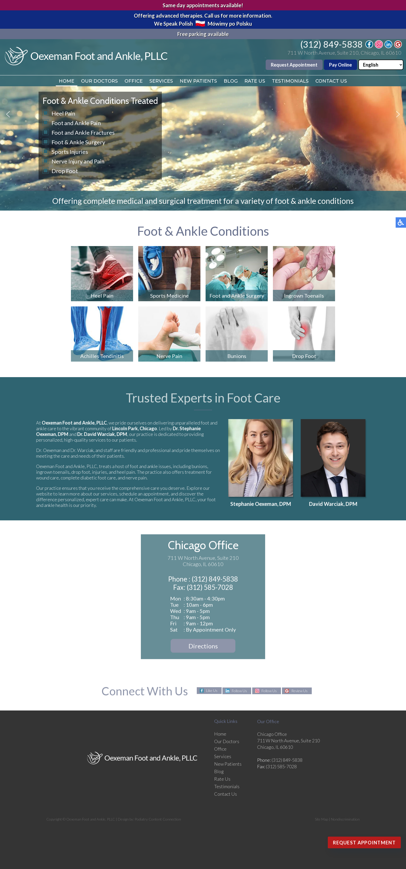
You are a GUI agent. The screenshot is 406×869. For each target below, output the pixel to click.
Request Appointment (294, 65)
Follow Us (239, 691)
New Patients (198, 81)
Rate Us (254, 81)
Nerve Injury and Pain (78, 161)
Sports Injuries (70, 151)
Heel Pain (63, 113)
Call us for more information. (238, 15)
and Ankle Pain (82, 122)
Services (161, 81)
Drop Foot (65, 170)
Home (66, 81)
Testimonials (290, 81)
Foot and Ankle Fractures (83, 132)
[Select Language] (380, 65)
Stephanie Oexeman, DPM (264, 504)
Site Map (321, 819)
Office (134, 81)
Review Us (299, 691)
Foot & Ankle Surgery (78, 142)
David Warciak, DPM (337, 504)
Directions (203, 647)
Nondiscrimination (345, 819)
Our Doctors (99, 81)
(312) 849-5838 (331, 44)
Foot (57, 122)
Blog (231, 81)
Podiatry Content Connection (158, 819)
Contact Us (331, 81)
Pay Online (340, 65)
